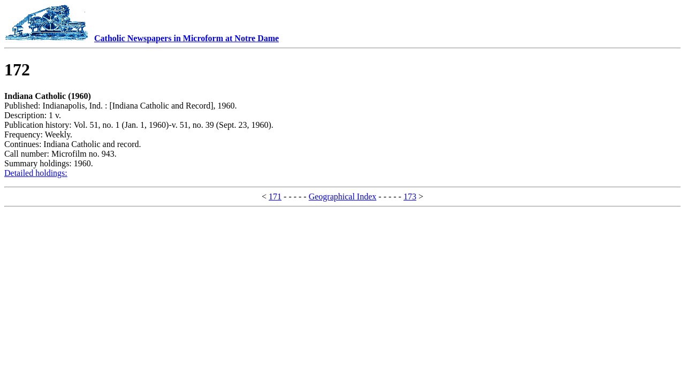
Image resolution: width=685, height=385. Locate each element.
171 (275, 196)
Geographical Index (343, 196)
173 (410, 196)
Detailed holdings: (35, 173)
